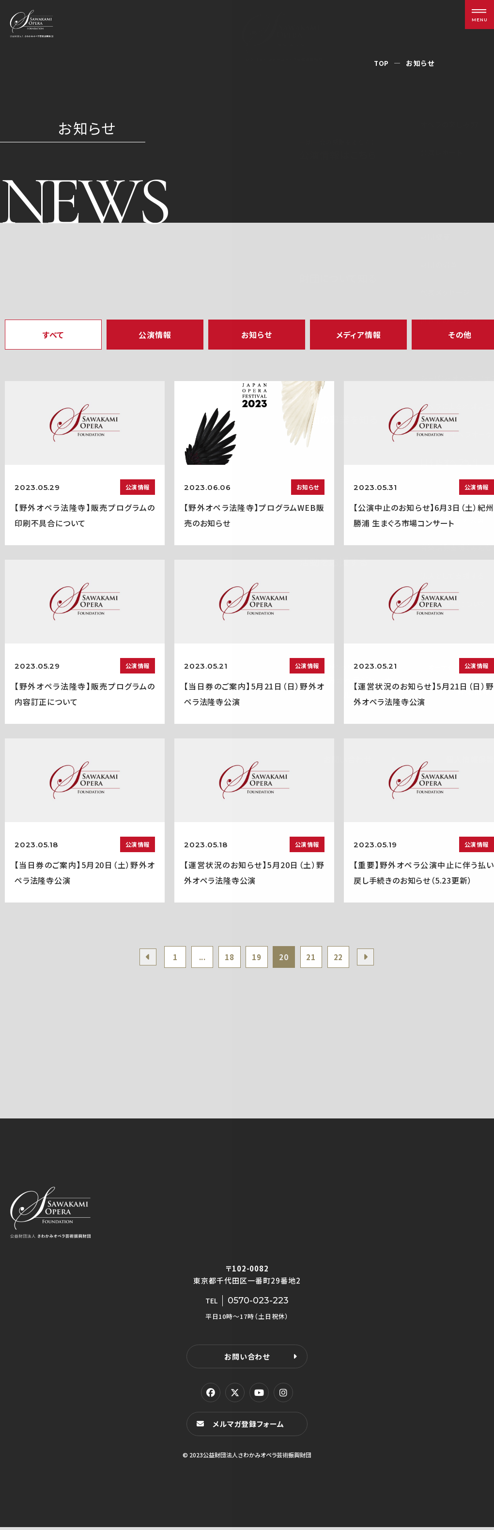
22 (345, 958)
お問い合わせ (247, 1359)
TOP (381, 63)
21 (316, 958)
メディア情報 (358, 334)
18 (227, 958)
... (198, 958)
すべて (53, 334)
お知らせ (256, 334)
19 (257, 958)
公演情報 (155, 334)
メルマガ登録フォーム (250, 1427)
